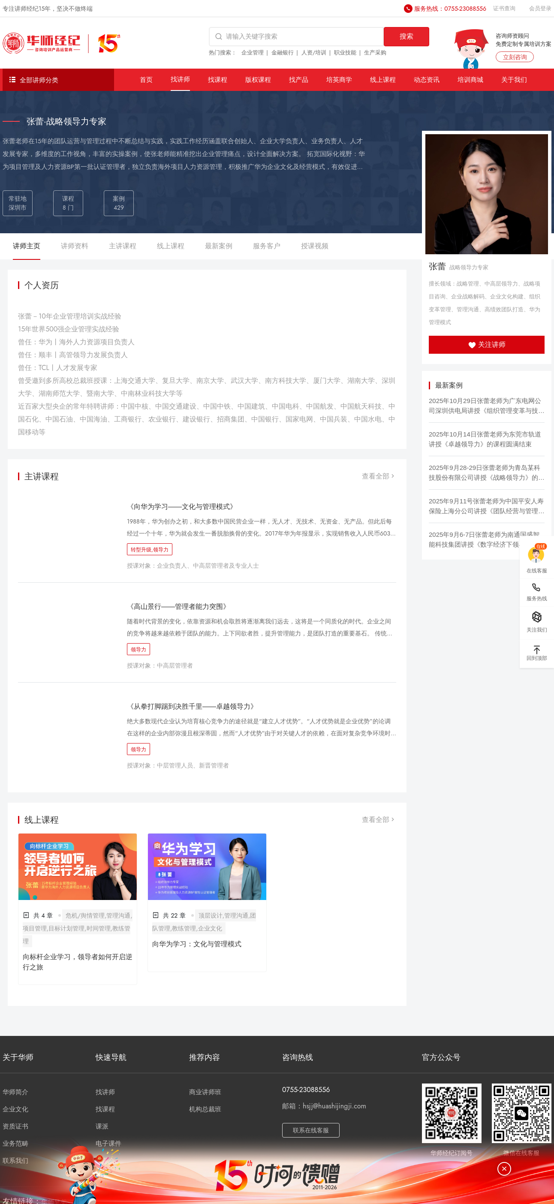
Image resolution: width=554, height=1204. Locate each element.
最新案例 (218, 246)
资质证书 (15, 1126)
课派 (102, 1126)
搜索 (406, 36)
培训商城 (470, 79)
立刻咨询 (515, 57)
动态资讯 (427, 79)
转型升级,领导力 (150, 550)
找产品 (298, 79)
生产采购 (375, 52)
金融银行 (282, 52)
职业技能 (345, 52)
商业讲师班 (205, 1092)
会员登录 (540, 8)
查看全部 (379, 476)
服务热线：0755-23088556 (450, 8)
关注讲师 (487, 344)
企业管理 (252, 52)
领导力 (138, 649)
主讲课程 (122, 246)
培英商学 (339, 79)
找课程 (217, 79)
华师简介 (15, 1092)
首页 (146, 79)
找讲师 (180, 79)
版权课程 (258, 79)
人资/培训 (314, 52)
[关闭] (504, 1169)
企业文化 (15, 1109)
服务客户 (266, 246)
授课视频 (314, 246)
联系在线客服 (311, 1130)
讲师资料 (74, 246)
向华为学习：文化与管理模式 (196, 944)
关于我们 (514, 79)
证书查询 (504, 8)
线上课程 (383, 79)
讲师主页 (26, 246)
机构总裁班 (205, 1109)
